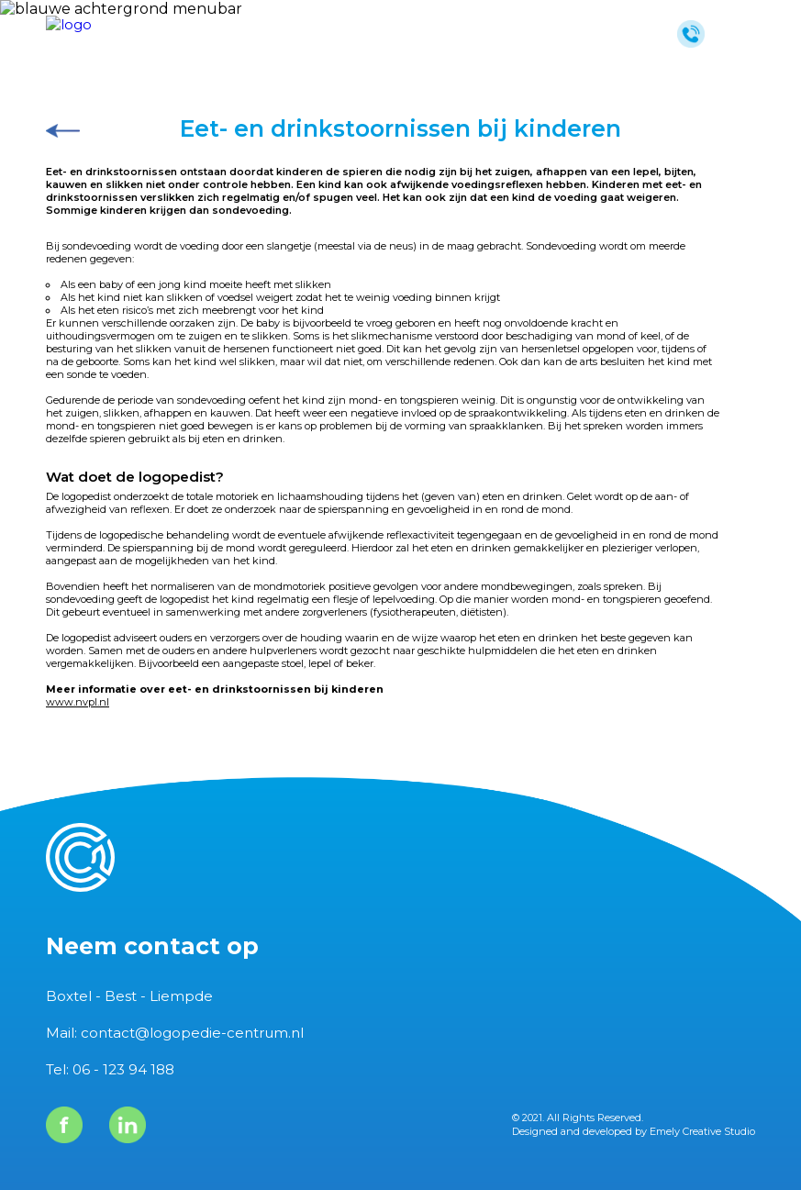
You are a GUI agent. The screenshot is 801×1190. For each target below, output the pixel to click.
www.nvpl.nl (77, 701)
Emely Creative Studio (702, 1131)
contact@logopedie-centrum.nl (192, 1032)
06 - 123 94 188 (123, 1069)
